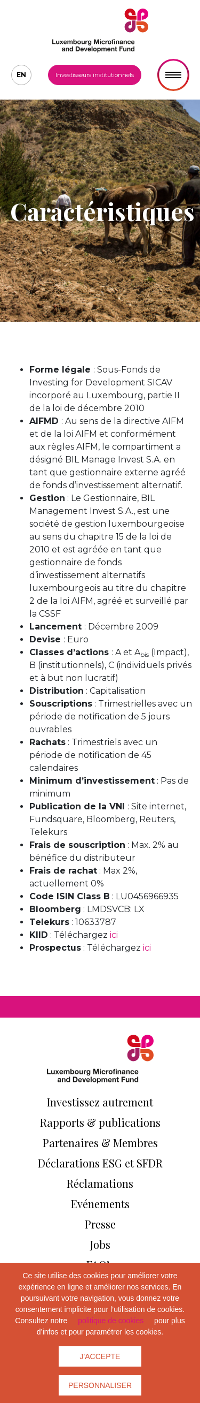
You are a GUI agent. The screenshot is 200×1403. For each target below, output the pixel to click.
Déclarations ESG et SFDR (100, 1163)
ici (114, 935)
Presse (100, 1224)
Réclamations (100, 1183)
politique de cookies (110, 1320)
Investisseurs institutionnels (94, 75)
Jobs (100, 1244)
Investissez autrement (100, 1102)
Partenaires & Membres (100, 1142)
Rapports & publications (100, 1122)
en (21, 75)
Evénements (100, 1203)
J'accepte (100, 1356)
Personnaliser (100, 1385)
